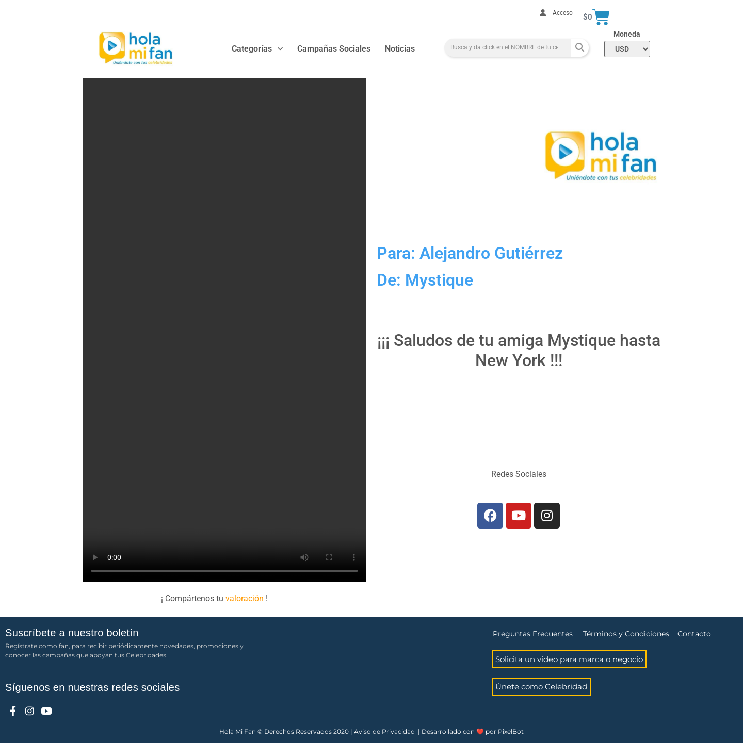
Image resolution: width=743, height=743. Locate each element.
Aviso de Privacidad (384, 731)
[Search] (580, 48)
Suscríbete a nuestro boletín (72, 632)
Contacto (694, 633)
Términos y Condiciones (626, 633)
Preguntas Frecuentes (533, 633)
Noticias (400, 49)
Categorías (257, 49)
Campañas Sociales (333, 49)
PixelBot (511, 731)
